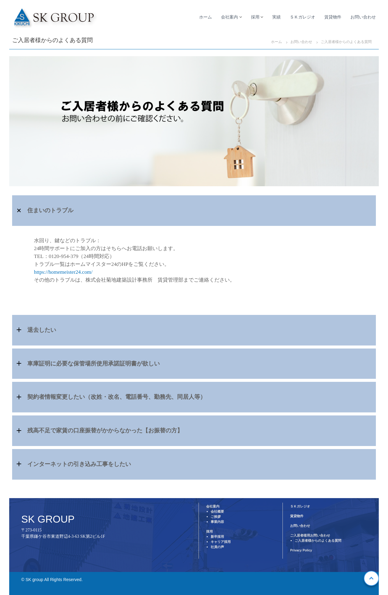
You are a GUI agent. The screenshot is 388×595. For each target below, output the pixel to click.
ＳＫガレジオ (302, 17)
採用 (255, 17)
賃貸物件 (332, 17)
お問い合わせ (363, 17)
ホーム (205, 17)
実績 (276, 17)
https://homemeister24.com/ (63, 272)
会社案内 (229, 17)
